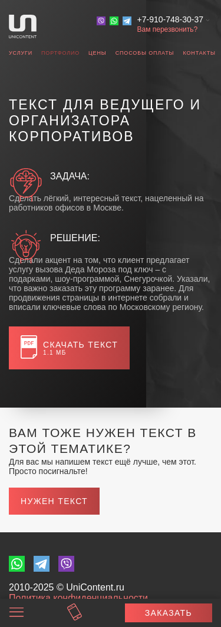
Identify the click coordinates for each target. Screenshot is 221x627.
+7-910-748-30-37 (170, 19)
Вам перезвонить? (167, 29)
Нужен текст (54, 501)
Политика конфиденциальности (78, 598)
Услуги (20, 53)
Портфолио (60, 53)
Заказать (168, 613)
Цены (97, 53)
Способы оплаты (145, 53)
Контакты (199, 53)
